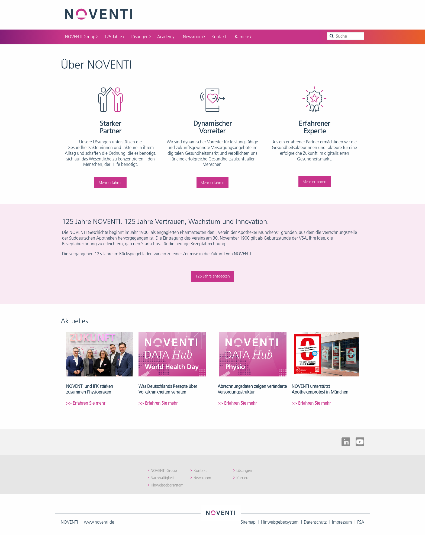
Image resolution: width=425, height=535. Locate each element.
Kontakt (218, 36)
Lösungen (141, 36)
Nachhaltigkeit (162, 477)
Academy (165, 36)
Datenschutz (315, 521)
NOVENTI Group (81, 36)
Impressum (342, 521)
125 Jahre (114, 36)
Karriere (243, 36)
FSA (360, 521)
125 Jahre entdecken (212, 275)
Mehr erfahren (111, 182)
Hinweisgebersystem (167, 484)
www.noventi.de (99, 521)
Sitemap (248, 521)
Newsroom (194, 36)
